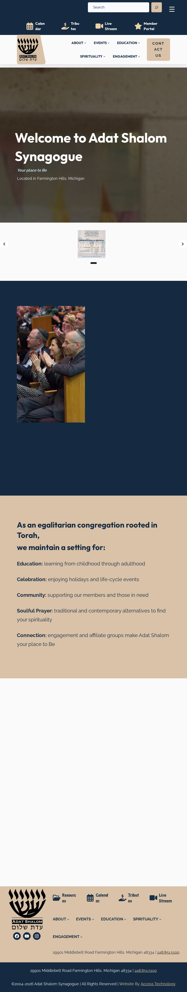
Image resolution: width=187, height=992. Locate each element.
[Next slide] (183, 244)
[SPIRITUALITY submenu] (104, 56)
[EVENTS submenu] (109, 43)
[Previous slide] (4, 244)
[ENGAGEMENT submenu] (139, 56)
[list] (93, 244)
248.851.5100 (146, 970)
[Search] (156, 7)
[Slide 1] (93, 263)
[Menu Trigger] (172, 9)
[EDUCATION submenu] (139, 43)
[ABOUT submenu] (85, 43)
